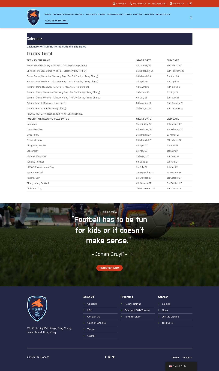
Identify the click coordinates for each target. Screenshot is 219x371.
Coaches (149, 14)
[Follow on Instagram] (191, 4)
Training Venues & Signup (68, 14)
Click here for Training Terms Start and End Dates (56, 46)
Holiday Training (133, 304)
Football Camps (95, 14)
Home (48, 14)
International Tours (119, 14)
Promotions (163, 14)
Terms (90, 329)
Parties (137, 14)
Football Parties (133, 316)
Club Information (57, 20)
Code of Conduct (96, 323)
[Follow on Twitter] (113, 357)
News (165, 310)
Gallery (91, 336)
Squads (166, 304)
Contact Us (93, 316)
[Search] (191, 18)
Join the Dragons (170, 316)
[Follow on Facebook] (188, 4)
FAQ (89, 310)
